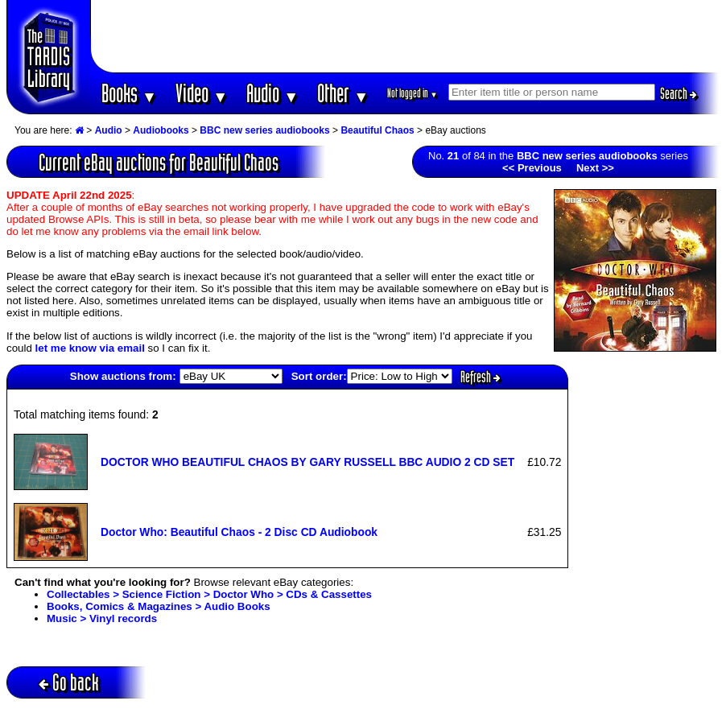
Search (678, 93)
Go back (69, 682)
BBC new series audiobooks (264, 130)
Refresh (480, 376)
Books (129, 93)
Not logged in (412, 93)
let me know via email (90, 348)
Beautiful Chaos (377, 130)
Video (201, 93)
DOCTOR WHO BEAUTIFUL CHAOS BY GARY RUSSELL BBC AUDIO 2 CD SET (307, 461)
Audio (272, 93)
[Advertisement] (406, 36)
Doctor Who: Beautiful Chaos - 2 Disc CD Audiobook (239, 532)
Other (343, 93)
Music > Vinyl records (102, 618)
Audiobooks (160, 130)
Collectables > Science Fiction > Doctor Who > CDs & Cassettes (209, 594)
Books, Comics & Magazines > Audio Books (158, 606)
